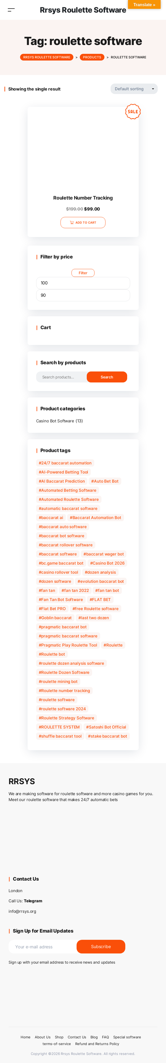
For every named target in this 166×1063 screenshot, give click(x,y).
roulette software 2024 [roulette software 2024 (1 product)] (63, 708)
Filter (83, 273)
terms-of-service (57, 1044)
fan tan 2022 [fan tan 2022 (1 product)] (76, 590)
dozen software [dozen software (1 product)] (56, 581)
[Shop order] (134, 89)
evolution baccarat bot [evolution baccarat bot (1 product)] (102, 581)
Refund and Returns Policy (97, 1044)
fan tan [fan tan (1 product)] (48, 590)
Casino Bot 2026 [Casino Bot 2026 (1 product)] (109, 563)
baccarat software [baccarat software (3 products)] (59, 554)
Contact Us (77, 1037)
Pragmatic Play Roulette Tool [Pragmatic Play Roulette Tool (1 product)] (69, 645)
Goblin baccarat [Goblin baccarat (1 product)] (56, 617)
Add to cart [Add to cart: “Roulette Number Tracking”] (86, 222)
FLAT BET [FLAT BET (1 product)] (101, 599)
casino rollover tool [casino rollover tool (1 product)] (59, 572)
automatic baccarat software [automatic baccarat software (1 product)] (69, 508)
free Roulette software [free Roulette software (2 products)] (96, 608)
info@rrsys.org (22, 911)
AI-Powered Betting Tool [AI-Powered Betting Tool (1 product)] (64, 472)
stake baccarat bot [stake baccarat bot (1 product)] (109, 736)
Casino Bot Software (55, 420)
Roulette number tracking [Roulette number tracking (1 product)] (65, 690)
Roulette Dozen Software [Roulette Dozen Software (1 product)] (65, 672)
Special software (127, 1037)
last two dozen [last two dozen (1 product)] (95, 617)
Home (26, 1037)
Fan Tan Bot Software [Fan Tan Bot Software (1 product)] (62, 599)
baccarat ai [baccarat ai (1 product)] (52, 517)
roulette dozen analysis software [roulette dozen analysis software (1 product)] (72, 663)
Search (107, 377)
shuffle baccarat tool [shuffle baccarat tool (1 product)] (61, 736)
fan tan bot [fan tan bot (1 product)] (108, 590)
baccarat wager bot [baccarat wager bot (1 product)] (105, 554)
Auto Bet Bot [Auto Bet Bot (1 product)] (106, 481)
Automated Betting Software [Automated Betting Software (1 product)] (68, 490)
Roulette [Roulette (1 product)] (114, 645)
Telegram (33, 900)
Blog (94, 1037)
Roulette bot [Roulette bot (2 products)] (53, 654)
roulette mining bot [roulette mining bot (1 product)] (59, 681)
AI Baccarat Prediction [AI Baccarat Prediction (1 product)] (63, 481)
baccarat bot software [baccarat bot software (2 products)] (62, 535)
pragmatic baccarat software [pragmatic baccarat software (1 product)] (69, 635)
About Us (43, 1037)
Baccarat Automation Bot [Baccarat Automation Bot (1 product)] (97, 517)
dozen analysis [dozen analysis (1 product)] (101, 572)
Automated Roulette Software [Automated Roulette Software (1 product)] (70, 499)
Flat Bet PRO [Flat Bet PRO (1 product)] (53, 608)
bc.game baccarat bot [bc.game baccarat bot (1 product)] (62, 563)
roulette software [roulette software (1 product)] (58, 699)
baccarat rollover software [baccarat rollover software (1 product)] (67, 544)
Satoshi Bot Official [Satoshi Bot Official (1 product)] (107, 727)
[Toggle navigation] (11, 9)
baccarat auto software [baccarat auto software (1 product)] (63, 526)
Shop (59, 1037)
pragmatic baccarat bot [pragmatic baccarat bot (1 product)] (63, 626)
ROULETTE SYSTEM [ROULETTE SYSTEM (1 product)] (60, 727)
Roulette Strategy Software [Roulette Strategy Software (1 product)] (67, 717)
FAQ (105, 1037)
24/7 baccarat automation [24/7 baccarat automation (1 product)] (66, 462)
